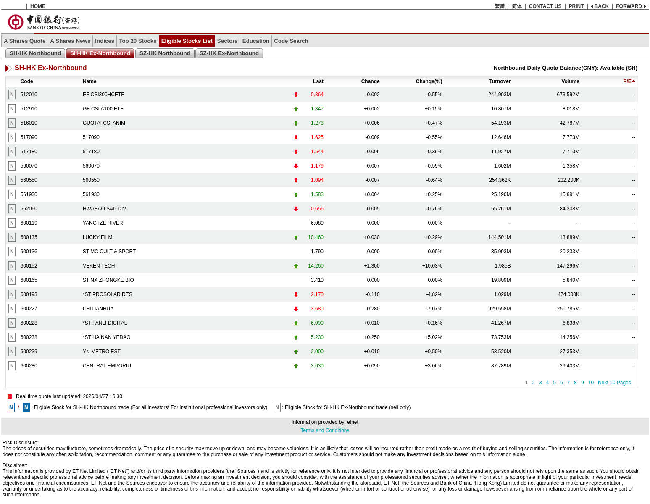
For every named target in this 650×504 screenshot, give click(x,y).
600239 (29, 351)
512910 (29, 109)
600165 (29, 280)
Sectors (227, 41)
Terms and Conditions (324, 430)
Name (90, 81)
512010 (29, 94)
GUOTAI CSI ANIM (104, 123)
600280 (29, 366)
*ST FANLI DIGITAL (105, 323)
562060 (29, 209)
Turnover (500, 81)
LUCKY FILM (97, 237)
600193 (29, 294)
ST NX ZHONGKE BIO (108, 280)
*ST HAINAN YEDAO (107, 337)
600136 (29, 252)
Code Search (291, 41)
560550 (29, 180)
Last (318, 81)
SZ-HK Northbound (164, 53)
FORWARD (629, 6)
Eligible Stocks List (187, 41)
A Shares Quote (25, 41)
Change (370, 81)
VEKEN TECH (99, 266)
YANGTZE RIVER (103, 223)
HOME (37, 6)
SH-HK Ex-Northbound (100, 53)
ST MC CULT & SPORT (109, 252)
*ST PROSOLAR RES (107, 294)
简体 (517, 6)
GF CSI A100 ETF (103, 109)
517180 (29, 152)
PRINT (576, 6)
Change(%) (429, 81)
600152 (29, 266)
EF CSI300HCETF (103, 94)
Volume (570, 81)
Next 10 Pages (614, 383)
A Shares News (70, 41)
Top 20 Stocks (137, 41)
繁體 (500, 6)
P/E (629, 81)
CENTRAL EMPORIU (107, 366)
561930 (29, 194)
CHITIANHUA (98, 309)
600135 (29, 237)
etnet (352, 422)
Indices (104, 41)
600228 (29, 323)
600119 (29, 223)
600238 (29, 337)
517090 (29, 137)
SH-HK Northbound (35, 53)
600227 (29, 309)
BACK (602, 6)
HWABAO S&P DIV (104, 209)
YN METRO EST (102, 351)
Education (255, 41)
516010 (29, 123)
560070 (29, 166)
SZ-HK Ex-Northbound (229, 53)
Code (27, 81)
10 (591, 383)
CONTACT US (545, 6)
